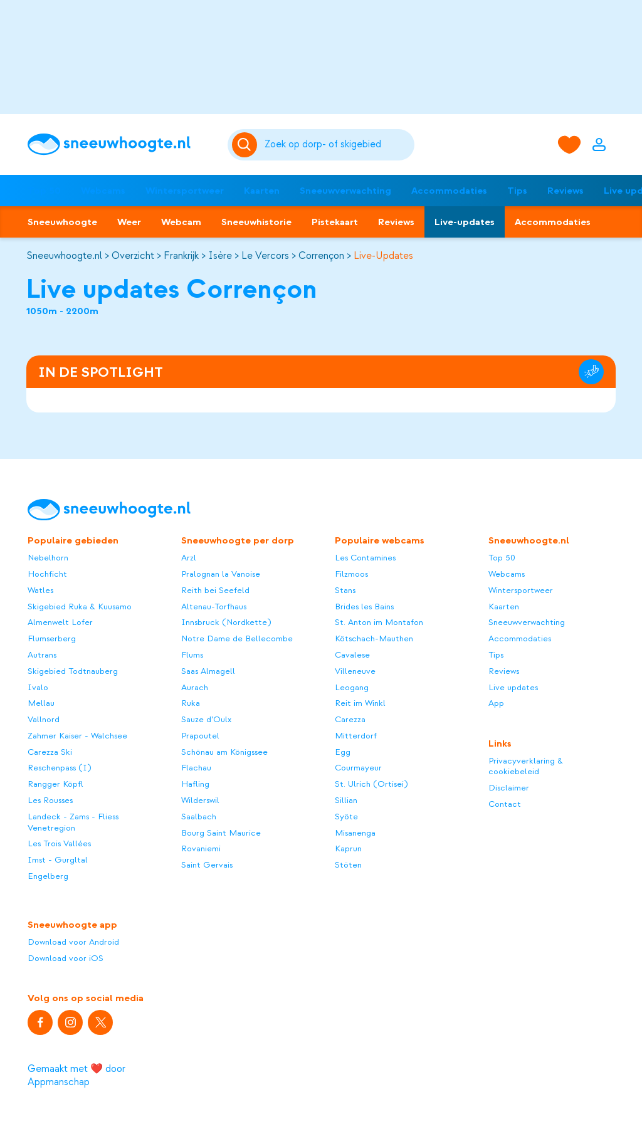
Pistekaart (335, 222)
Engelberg (48, 876)
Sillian (346, 800)
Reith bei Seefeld (215, 590)
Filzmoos (351, 574)
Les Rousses (50, 800)
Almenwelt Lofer (60, 622)
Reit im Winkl (360, 703)
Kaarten (262, 190)
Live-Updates (383, 255)
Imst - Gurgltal (58, 859)
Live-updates (464, 222)
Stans (345, 590)
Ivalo (38, 687)
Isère (220, 255)
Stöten (348, 864)
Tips (517, 190)
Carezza (350, 719)
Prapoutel (200, 735)
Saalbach (198, 816)
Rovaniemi (201, 848)
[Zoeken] (337, 145)
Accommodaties (449, 190)
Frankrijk (181, 255)
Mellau (41, 703)
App (496, 703)
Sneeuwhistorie (256, 222)
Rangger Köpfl (55, 784)
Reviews (565, 190)
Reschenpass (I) (59, 767)
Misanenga (355, 832)
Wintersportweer (184, 190)
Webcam (181, 222)
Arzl (188, 557)
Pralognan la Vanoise (220, 574)
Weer (129, 222)
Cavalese (352, 654)
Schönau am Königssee (224, 752)
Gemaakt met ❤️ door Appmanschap (76, 1075)
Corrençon (321, 255)
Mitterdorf (356, 735)
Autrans (42, 654)
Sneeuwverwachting (345, 190)
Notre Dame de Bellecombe (237, 638)
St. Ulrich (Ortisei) (371, 784)
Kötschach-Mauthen (374, 638)
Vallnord (44, 719)
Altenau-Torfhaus (213, 606)
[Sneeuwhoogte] (121, 144)
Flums (192, 654)
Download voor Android (73, 942)
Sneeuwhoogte (62, 222)
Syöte (346, 816)
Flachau (196, 767)
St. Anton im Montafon (379, 622)
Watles (40, 590)
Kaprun (348, 848)
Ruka (190, 703)
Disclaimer (508, 787)
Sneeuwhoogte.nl (64, 255)
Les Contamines (365, 557)
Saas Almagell (208, 671)
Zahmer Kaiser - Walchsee (77, 735)
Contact (504, 804)
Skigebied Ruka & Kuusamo (80, 606)
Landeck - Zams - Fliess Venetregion (73, 822)
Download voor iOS (65, 958)
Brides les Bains (364, 606)
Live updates (513, 687)
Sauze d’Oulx (206, 719)
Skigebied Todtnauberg (73, 671)
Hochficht (47, 574)
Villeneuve (355, 671)
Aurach (194, 687)
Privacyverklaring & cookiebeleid (525, 766)
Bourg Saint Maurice (221, 832)
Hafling (195, 784)
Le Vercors (265, 255)
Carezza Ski (50, 752)
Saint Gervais (207, 864)
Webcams (103, 190)
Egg (342, 752)
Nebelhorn (48, 557)
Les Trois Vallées (59, 843)
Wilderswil (200, 800)
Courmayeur (358, 767)
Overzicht (133, 255)
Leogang (352, 687)
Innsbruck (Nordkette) (226, 622)
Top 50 (44, 190)
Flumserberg (52, 638)
